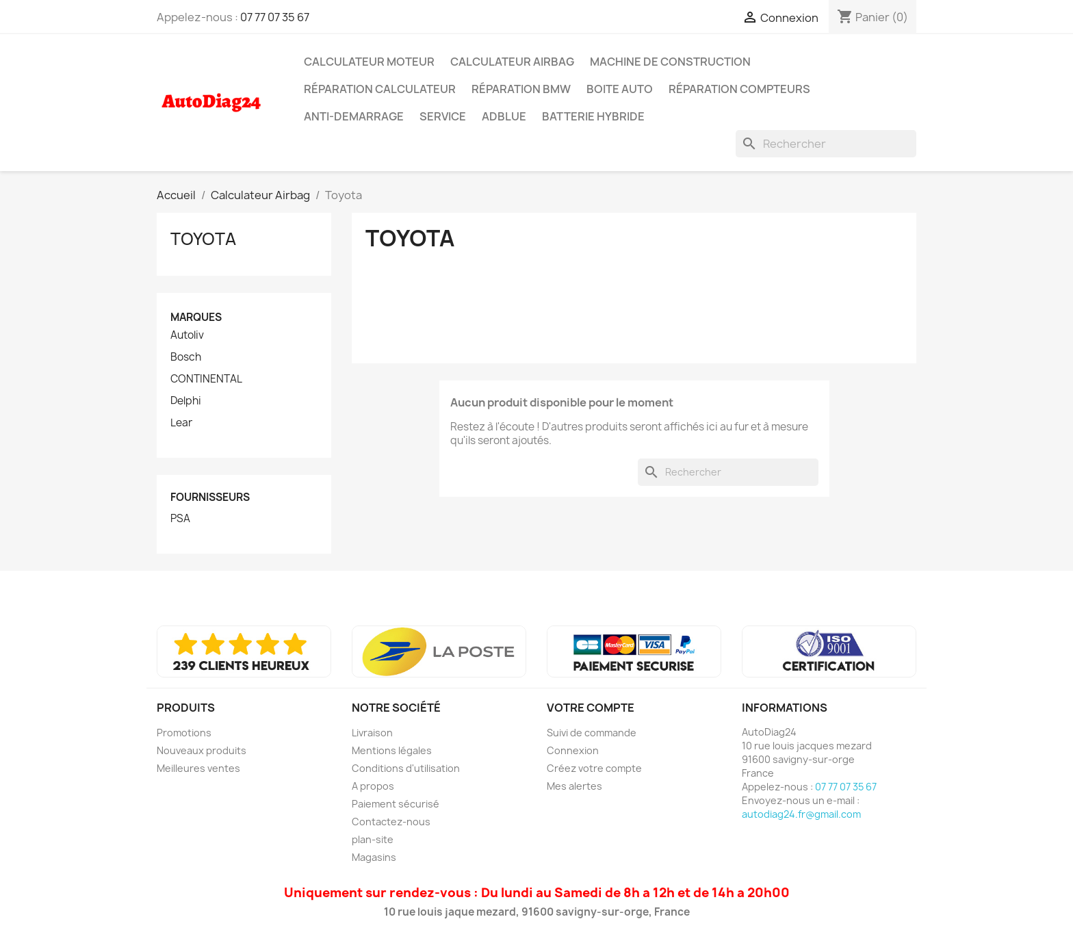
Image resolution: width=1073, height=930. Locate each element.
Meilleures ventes (198, 768)
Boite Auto (619, 88)
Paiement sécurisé (395, 803)
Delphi (185, 401)
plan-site (372, 839)
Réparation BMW (521, 88)
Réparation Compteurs (739, 88)
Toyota (203, 238)
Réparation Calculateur (380, 88)
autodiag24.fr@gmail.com (801, 814)
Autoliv (187, 335)
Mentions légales (392, 750)
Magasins (374, 857)
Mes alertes (574, 785)
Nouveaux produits (201, 750)
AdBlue (504, 116)
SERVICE (442, 116)
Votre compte (590, 707)
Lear (181, 423)
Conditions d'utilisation (406, 768)
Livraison (372, 732)
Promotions (184, 732)
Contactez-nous (391, 821)
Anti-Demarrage (354, 116)
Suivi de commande (591, 732)
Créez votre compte (594, 768)
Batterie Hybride (593, 116)
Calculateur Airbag (512, 61)
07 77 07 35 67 (274, 17)
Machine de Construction (670, 61)
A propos (373, 785)
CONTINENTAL (206, 379)
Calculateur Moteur (369, 61)
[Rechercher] (826, 143)
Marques (196, 317)
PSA (180, 519)
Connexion (573, 750)
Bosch (185, 357)
